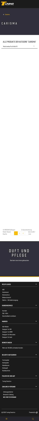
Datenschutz (6, 295)
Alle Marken (5, 327)
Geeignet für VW (7, 329)
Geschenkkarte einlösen (9, 316)
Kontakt (4, 311)
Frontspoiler (5, 360)
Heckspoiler (5, 363)
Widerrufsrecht (6, 297)
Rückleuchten (6, 370)
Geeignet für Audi (7, 337)
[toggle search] (33, 419)
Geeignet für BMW (7, 332)
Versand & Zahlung (8, 394)
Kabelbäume (5, 365)
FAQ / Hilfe (5, 313)
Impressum (5, 292)
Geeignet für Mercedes (8, 334)
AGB (3, 289)
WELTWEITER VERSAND (9, 397)
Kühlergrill (5, 368)
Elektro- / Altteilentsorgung (10, 300)
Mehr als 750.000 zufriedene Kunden (12, 348)
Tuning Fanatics (6, 381)
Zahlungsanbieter (8, 392)
